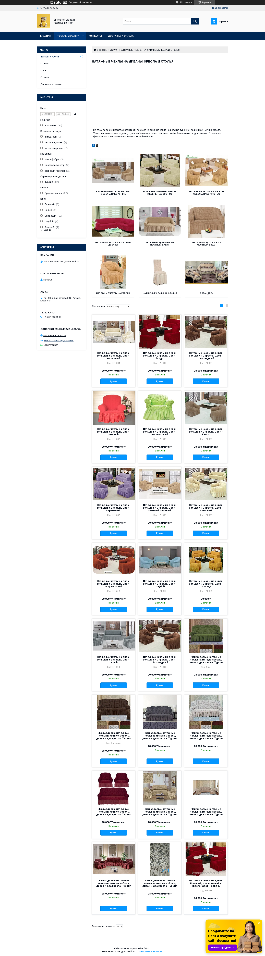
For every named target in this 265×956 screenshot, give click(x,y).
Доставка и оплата (121, 36)
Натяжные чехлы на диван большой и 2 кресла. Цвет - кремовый (206, 508)
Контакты (95, 36)
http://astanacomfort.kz (54, 335)
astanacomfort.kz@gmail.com (59, 340)
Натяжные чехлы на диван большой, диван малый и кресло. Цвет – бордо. (206, 883)
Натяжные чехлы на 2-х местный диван (206, 243)
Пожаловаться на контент (150, 951)
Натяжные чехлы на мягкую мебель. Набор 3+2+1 (160, 192)
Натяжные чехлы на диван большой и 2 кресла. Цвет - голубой (160, 584)
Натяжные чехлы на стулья (160, 293)
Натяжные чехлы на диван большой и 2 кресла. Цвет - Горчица (206, 584)
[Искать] (195, 21)
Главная (45, 36)
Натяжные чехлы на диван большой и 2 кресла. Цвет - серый (113, 660)
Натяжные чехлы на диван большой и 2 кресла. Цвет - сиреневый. (113, 508)
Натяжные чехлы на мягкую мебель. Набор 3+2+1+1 (206, 192)
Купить (113, 381)
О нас (44, 70)
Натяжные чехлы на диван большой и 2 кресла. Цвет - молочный (113, 356)
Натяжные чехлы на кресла (113, 293)
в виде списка (226, 306)
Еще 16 (47, 230)
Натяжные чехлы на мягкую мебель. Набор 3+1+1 (113, 192)
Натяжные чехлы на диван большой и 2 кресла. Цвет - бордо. (160, 356)
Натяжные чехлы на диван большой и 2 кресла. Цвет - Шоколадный (206, 356)
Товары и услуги (68, 36)
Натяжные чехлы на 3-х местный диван (160, 243)
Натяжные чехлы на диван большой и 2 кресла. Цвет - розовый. (113, 432)
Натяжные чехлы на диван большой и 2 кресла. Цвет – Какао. (206, 432)
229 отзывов (186, 2)
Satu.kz (147, 948)
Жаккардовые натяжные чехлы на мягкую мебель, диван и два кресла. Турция (205, 660)
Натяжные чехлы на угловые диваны (113, 243)
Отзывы (45, 77)
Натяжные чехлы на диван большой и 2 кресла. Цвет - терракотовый (113, 584)
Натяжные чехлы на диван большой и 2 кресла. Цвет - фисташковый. (160, 432)
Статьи (45, 63)
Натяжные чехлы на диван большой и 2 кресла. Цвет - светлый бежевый (160, 508)
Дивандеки (206, 293)
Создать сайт (75, 2)
